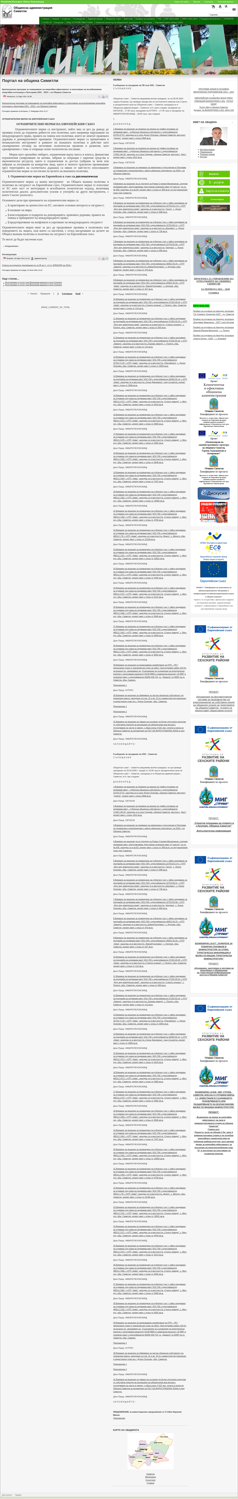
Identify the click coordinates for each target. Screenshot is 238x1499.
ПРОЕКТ (214, 692)
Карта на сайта (182, 2)
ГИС (160, 19)
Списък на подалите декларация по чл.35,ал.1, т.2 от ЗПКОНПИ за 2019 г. (37, 265)
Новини (55, 19)
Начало (45, 19)
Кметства (128, 19)
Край (78, 294)
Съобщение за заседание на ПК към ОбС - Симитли (139, 85)
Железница (150, 1477)
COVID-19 (47, 22)
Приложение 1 (120, 685)
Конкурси (148, 22)
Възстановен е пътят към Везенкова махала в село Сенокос (33, 282)
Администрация (95, 19)
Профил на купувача (145, 19)
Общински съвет (113, 19)
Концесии (59, 22)
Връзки (196, 2)
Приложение (119, 1418)
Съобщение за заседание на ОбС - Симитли (135, 754)
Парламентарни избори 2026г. (169, 22)
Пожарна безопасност (211, 19)
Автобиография (207, 149)
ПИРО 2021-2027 (190, 19)
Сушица (150, 1483)
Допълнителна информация (214, 830)
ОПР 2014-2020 (171, 19)
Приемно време (207, 154)
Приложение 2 (120, 711)
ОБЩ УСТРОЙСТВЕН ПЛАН (79, 22)
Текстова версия (225, 2)
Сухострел (150, 1480)
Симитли (66, 19)
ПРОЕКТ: (214, 818)
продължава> (12, 246)
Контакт (203, 157)
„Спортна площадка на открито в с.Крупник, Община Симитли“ (214, 824)
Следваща (67, 294)
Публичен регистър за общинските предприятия (118, 22)
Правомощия (206, 152)
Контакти (209, 2)
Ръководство (79, 19)
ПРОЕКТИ (229, 19)
